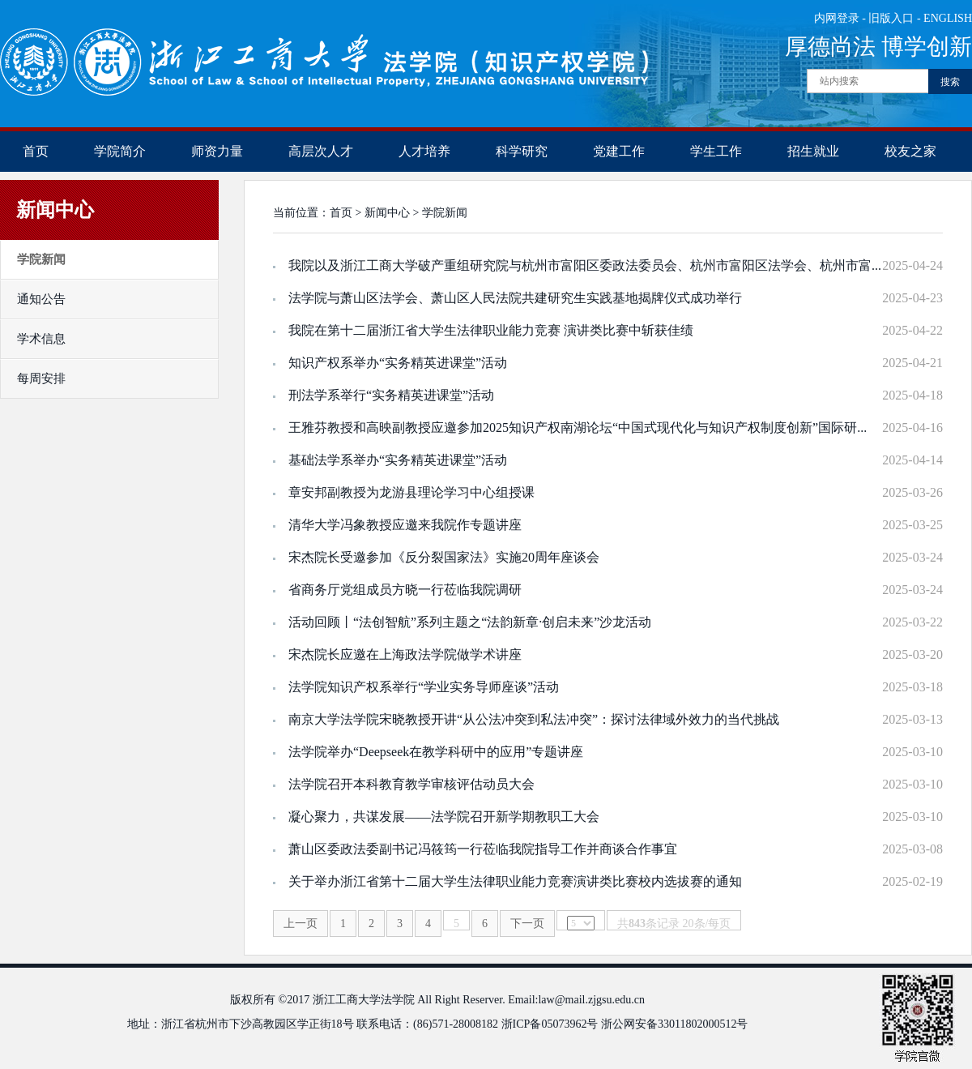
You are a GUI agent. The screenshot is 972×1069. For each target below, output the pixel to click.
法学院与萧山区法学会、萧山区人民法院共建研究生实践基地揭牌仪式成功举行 (515, 298)
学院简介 (120, 151)
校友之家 (910, 151)
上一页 (301, 923)
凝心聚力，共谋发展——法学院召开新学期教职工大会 (443, 816)
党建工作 (619, 151)
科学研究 (522, 151)
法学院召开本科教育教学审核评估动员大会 (411, 784)
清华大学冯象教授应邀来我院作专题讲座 (405, 525)
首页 (36, 151)
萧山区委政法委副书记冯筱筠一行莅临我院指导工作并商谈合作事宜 (482, 849)
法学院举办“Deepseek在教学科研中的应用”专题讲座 (435, 752)
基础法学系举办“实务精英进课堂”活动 (397, 460)
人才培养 (424, 151)
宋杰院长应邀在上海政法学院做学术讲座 (405, 654)
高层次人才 (320, 151)
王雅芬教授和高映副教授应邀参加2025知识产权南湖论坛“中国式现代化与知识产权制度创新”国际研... (577, 427)
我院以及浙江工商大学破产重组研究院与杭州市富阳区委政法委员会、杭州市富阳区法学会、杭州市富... (584, 265)
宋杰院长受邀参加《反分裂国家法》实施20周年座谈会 (443, 557)
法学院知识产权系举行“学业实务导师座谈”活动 (423, 687)
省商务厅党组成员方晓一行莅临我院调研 (405, 590)
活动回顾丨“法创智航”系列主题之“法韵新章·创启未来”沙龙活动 (469, 622)
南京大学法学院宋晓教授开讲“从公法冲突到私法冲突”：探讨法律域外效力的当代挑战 (533, 719)
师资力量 (217, 151)
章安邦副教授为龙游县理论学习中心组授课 (411, 492)
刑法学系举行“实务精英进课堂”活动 (391, 395)
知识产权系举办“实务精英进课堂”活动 (397, 363)
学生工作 (716, 151)
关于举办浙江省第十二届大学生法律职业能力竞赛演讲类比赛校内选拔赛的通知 (515, 881)
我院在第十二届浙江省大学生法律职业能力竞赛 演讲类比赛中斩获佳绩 (490, 330)
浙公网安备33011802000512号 (674, 1024)
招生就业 (813, 151)
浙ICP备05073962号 (550, 1024)
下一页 (527, 923)
